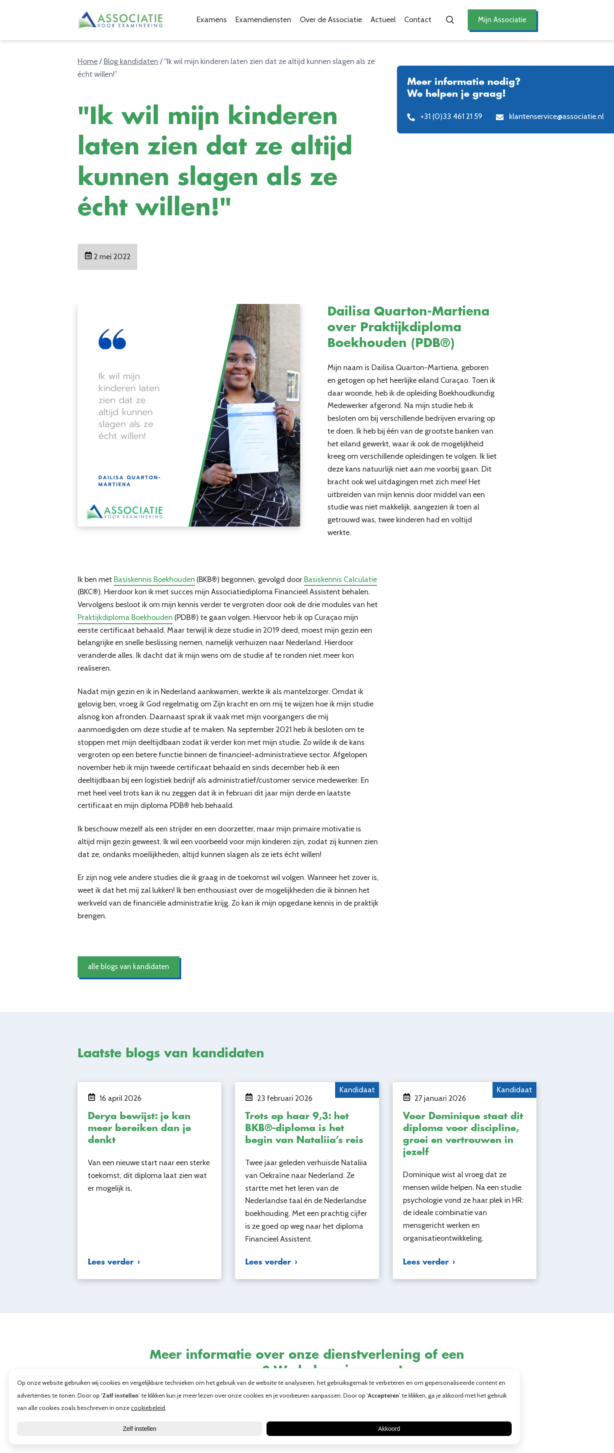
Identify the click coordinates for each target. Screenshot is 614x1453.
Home (88, 61)
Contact (417, 19)
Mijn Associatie (501, 19)
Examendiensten (262, 19)
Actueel (382, 19)
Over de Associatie (330, 19)
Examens (211, 19)
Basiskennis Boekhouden (154, 579)
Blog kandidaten (131, 61)
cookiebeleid (148, 1408)
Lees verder (110, 1262)
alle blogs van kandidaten (130, 966)
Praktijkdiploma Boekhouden (125, 617)
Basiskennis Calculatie (340, 579)
